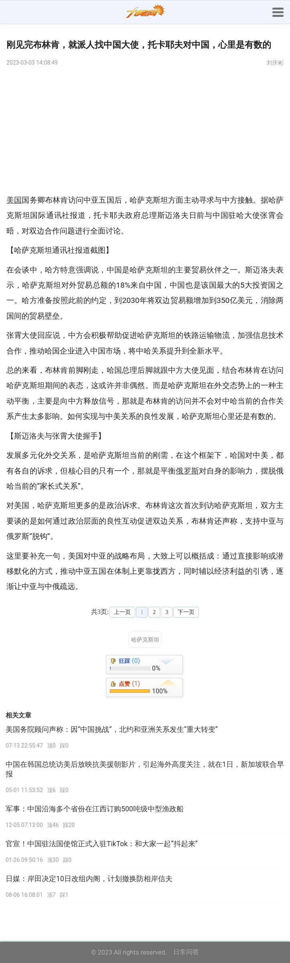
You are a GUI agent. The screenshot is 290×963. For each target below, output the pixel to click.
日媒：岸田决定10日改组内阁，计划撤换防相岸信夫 (89, 879)
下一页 (186, 612)
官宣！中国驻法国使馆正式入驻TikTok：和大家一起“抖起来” (102, 844)
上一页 (122, 612)
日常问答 (186, 952)
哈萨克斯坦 (145, 639)
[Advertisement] (145, 132)
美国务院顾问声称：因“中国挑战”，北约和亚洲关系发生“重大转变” (112, 729)
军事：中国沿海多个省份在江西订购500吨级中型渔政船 (95, 809)
